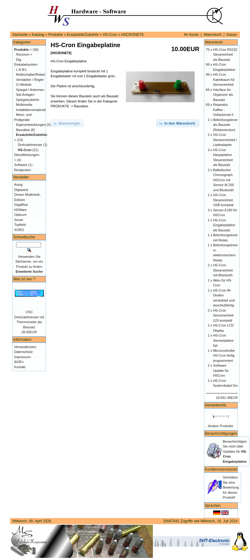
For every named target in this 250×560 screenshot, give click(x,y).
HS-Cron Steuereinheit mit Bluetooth (223, 270)
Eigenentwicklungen (31, 124)
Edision (19, 200)
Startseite (20, 35)
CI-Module (24, 84)
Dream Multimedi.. (27, 194)
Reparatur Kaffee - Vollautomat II (223, 109)
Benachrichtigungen (221, 433)
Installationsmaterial (31, 110)
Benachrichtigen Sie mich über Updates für (235, 451)
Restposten (22, 170)
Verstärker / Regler (30, 79)
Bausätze (23, 130)
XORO (19, 230)
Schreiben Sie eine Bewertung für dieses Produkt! (231, 487)
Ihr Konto (191, 35)
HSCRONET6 (132, 35)
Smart (18, 220)
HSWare (20, 210)
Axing (18, 184)
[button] (177, 123)
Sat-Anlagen (25, 94)
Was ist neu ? (24, 279)
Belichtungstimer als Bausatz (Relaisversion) (225, 125)
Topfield (20, 224)
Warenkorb (212, 35)
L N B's (21, 69)
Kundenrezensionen (221, 469)
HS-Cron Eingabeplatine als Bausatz (224, 225)
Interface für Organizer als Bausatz (223, 95)
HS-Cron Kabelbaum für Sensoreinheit (224, 79)
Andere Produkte (220, 426)
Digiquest (21, 190)
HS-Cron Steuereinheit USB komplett (223, 200)
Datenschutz (23, 352)
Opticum (20, 214)
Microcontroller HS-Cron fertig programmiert (224, 355)
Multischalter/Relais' (31, 74)
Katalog (38, 35)
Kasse (232, 35)
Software (20, 165)
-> (23, 49)
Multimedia (24, 104)
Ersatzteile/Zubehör (83, 35)
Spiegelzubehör (27, 100)
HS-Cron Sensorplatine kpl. (223, 340)
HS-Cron (110, 35)
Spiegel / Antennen (30, 90)
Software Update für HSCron (221, 370)
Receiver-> (24, 54)
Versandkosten (25, 347)
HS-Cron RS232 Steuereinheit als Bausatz (225, 54)
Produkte (55, 35)
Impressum (22, 357)
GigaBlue (21, 204)
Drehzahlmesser (30, 145)
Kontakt (19, 367)
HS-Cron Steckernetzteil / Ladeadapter (225, 140)
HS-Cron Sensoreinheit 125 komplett (223, 315)
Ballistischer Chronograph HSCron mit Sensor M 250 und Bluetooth (223, 180)
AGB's (18, 362)
